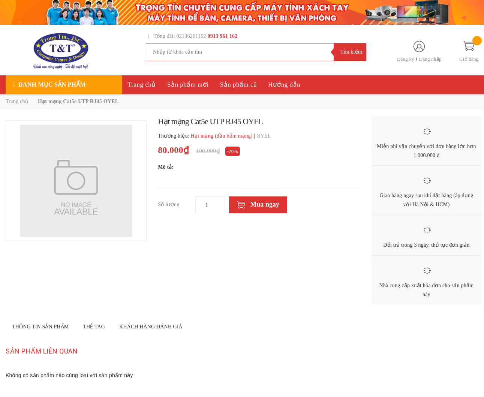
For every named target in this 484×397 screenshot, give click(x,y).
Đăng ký (405, 59)
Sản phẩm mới (188, 84)
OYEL (263, 136)
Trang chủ (141, 84)
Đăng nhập (430, 59)
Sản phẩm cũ (238, 84)
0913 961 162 (223, 36)
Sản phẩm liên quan (42, 351)
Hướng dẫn (284, 84)
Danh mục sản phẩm (52, 84)
